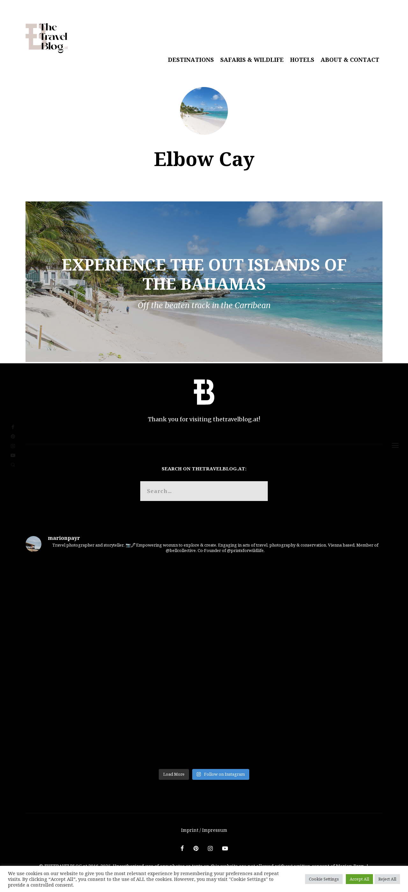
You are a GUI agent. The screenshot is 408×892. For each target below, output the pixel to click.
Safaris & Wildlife (252, 59)
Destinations (191, 59)
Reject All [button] (387, 879)
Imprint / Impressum (204, 830)
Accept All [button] (359, 879)
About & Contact (350, 59)
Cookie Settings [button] (324, 879)
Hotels (302, 59)
